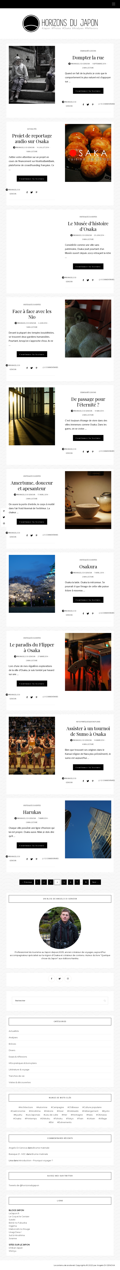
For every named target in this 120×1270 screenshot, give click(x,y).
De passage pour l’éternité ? (88, 402)
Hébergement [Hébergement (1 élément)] (91, 1111)
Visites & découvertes (88, 217)
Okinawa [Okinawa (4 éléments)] (102, 1114)
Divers (12, 1050)
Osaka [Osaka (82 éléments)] (18, 1118)
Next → (95, 882)
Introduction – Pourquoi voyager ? (36, 1160)
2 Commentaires (51, 367)
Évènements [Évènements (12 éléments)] (65, 1122)
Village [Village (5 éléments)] (103, 1118)
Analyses (13, 1037)
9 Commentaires (107, 451)
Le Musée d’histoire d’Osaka (88, 226)
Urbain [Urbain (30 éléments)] (91, 1118)
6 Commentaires (107, 613)
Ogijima (13, 1226)
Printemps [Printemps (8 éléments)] (31, 1118)
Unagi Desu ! (15, 1232)
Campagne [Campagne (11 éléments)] (58, 1107)
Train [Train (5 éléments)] (81, 1118)
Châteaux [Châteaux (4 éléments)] (74, 1107)
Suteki (12, 1219)
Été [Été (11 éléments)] (52, 1122)
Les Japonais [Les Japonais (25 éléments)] (33, 1114)
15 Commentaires (107, 104)
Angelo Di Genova (82, 64)
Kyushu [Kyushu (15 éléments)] (18, 1114)
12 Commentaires (107, 780)
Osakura (88, 566)
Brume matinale (41, 1148)
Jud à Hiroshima (17, 1235)
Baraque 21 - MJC (17, 1154)
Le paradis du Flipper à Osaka (32, 647)
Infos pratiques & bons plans (88, 722)
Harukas (32, 812)
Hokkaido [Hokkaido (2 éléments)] (74, 1111)
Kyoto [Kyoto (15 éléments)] (106, 1111)
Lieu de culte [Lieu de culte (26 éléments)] (51, 1114)
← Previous (27, 882)
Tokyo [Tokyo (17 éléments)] (71, 1118)
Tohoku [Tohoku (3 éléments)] (58, 1118)
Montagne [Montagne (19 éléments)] (77, 1114)
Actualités (31, 129)
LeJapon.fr (14, 1213)
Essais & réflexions (88, 51)
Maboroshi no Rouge (19, 1229)
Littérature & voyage (19, 1069)
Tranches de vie (17, 1076)
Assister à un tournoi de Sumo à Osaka (88, 731)
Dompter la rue (88, 57)
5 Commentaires (51, 535)
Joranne (13, 1238)
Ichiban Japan (16, 1248)
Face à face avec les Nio (31, 314)
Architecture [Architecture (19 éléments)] (26, 1107)
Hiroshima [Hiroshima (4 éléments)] (35, 1111)
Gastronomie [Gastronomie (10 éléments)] (18, 1111)
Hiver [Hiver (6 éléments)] (61, 1111)
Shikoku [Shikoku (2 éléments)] (46, 1118)
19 (86, 882)
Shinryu (12, 1251)
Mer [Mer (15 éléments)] (65, 1114)
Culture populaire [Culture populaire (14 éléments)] (93, 1107)
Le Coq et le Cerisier (19, 1216)
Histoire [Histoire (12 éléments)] (49, 1111)
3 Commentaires (107, 280)
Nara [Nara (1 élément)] (90, 1114)
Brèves (12, 1044)
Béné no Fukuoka (18, 1222)
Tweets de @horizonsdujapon (24, 1185)
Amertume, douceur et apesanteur (32, 485)
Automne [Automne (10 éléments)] (42, 1107)
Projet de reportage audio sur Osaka (32, 138)
